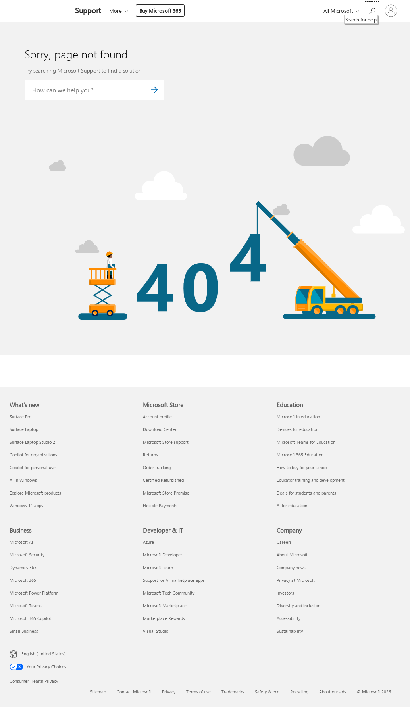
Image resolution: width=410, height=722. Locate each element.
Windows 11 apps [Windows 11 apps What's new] (26, 505)
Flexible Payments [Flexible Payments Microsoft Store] (160, 505)
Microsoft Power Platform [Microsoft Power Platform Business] (34, 593)
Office (155, 10)
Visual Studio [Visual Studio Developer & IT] (155, 631)
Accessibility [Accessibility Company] (288, 618)
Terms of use (198, 692)
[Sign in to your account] (390, 10)
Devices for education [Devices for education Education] (297, 429)
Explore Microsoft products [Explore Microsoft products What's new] (35, 493)
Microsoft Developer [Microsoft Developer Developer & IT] (162, 555)
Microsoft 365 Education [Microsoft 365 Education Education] (300, 455)
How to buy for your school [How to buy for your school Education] (302, 467)
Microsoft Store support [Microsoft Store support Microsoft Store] (166, 442)
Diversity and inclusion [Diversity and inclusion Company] (298, 605)
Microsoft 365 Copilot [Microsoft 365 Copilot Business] (30, 618)
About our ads (332, 692)
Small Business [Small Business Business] (24, 631)
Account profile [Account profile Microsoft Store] (157, 417)
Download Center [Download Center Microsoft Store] (160, 429)
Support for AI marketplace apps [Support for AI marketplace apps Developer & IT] (174, 580)
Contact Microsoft (134, 692)
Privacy (168, 692)
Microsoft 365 (124, 10)
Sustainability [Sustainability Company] (290, 631)
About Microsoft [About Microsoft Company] (292, 555)
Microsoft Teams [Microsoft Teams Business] (26, 605)
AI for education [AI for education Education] (292, 505)
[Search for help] (372, 10)
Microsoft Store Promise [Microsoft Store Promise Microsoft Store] (166, 493)
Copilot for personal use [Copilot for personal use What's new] (33, 467)
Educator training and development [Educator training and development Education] (311, 480)
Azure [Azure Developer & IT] (148, 542)
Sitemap (98, 692)
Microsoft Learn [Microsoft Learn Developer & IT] (158, 567)
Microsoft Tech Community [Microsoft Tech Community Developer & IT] (168, 593)
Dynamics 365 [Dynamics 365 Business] (23, 567)
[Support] (87, 11)
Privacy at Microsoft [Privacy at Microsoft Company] (296, 580)
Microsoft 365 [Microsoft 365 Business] (23, 580)
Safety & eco (267, 692)
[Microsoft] (37, 11)
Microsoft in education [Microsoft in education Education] (298, 417)
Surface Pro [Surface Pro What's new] (20, 417)
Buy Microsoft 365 (258, 10)
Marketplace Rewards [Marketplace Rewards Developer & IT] (164, 618)
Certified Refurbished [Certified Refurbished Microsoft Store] (163, 480)
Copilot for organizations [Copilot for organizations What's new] (33, 455)
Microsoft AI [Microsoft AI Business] (21, 542)
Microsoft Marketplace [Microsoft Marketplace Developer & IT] (165, 605)
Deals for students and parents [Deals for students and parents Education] (306, 493)
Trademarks (232, 692)
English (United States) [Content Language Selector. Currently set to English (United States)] (43, 653)
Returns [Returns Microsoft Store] (150, 455)
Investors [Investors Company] (285, 593)
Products (182, 10)
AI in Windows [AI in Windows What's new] (23, 480)
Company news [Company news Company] (291, 567)
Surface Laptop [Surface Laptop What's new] (24, 429)
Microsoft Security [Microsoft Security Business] (27, 555)
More (214, 10)
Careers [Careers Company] (284, 542)
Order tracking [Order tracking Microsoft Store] (157, 467)
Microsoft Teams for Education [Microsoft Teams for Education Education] (306, 442)
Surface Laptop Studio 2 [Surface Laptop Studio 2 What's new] (32, 442)
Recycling (299, 692)
